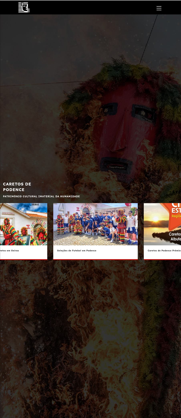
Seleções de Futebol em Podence (115, 250)
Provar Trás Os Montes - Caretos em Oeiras (31, 250)
